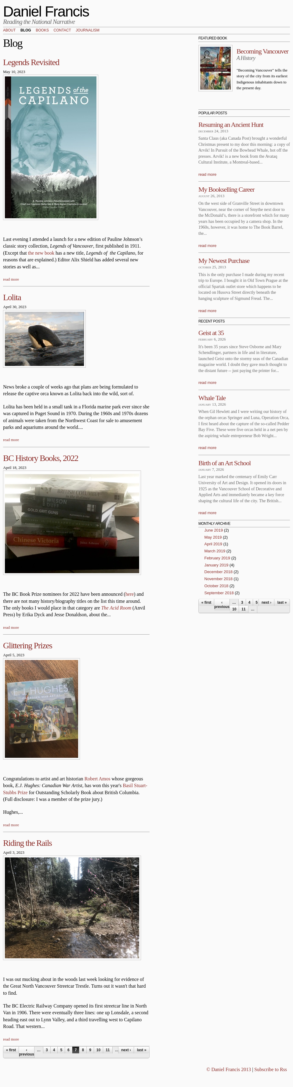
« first (11, 1050)
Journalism (87, 30)
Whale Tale (212, 398)
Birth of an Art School (224, 463)
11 (108, 1050)
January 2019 (216, 565)
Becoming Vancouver (262, 51)
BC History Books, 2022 (40, 458)
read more (11, 279)
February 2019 (217, 558)
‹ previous (26, 1052)
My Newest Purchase (223, 260)
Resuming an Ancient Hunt (230, 124)
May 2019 (213, 537)
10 (98, 1050)
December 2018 (218, 571)
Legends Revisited (31, 62)
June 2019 (213, 530)
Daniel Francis (46, 11)
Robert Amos (97, 778)
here (129, 594)
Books (42, 30)
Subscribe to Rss (270, 1069)
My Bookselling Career (226, 189)
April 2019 (213, 544)
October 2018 (216, 586)
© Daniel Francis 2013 (228, 1069)
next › (126, 1050)
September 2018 (219, 593)
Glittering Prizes (27, 645)
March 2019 (215, 551)
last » (141, 1050)
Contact (62, 30)
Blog (25, 30)
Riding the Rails (27, 843)
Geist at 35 (211, 333)
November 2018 (218, 579)
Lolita (12, 297)
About (9, 30)
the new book (41, 253)
